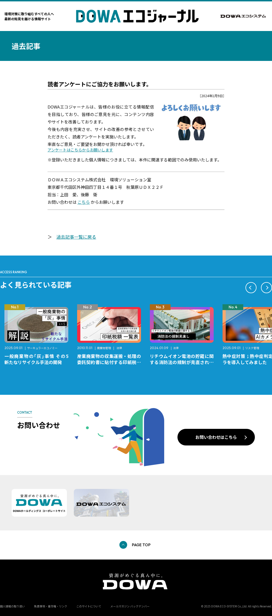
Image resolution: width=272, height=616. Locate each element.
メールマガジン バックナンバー (130, 606)
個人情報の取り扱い (12, 606)
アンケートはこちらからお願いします (80, 150)
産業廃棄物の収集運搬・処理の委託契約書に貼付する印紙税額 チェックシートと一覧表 (111, 362)
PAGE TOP (141, 544)
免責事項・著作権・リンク (50, 606)
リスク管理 (252, 348)
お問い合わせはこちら (216, 437)
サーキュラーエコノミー (42, 348)
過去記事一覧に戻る (76, 236)
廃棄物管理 (104, 348)
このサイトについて (88, 606)
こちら (83, 202)
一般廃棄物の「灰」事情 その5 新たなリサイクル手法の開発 (38, 359)
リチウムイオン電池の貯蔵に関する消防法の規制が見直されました (182, 362)
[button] (251, 287)
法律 (119, 348)
